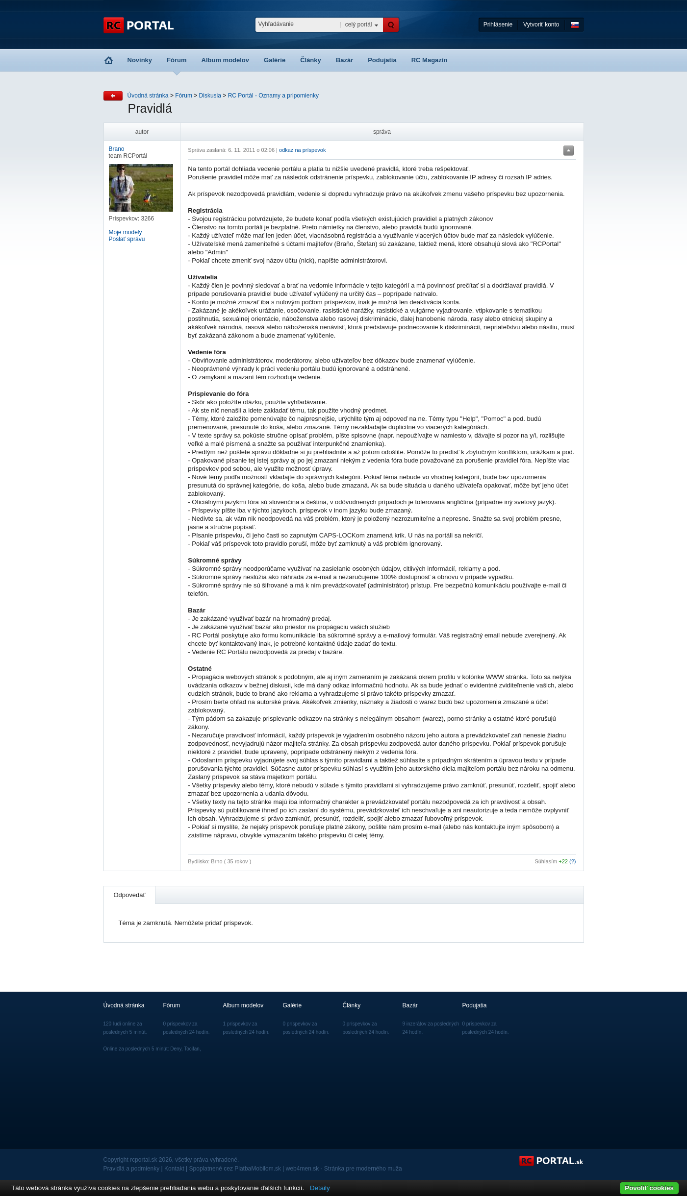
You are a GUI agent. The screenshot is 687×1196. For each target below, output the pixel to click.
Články (310, 60)
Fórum (176, 60)
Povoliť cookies (649, 1188)
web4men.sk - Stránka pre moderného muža (344, 1168)
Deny (175, 1048)
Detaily (320, 1188)
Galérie (274, 60)
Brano (117, 149)
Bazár (344, 60)
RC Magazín (429, 60)
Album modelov (226, 60)
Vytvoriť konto (541, 24)
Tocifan (192, 1048)
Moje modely (125, 232)
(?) (572, 861)
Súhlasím (545, 861)
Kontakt (174, 1168)
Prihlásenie (497, 24)
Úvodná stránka (148, 95)
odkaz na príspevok (302, 150)
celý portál (358, 24)
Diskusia (210, 95)
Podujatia (382, 60)
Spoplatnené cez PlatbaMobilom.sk (235, 1168)
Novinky (140, 60)
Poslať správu (127, 239)
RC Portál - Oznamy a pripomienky (273, 95)
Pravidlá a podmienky (131, 1168)
